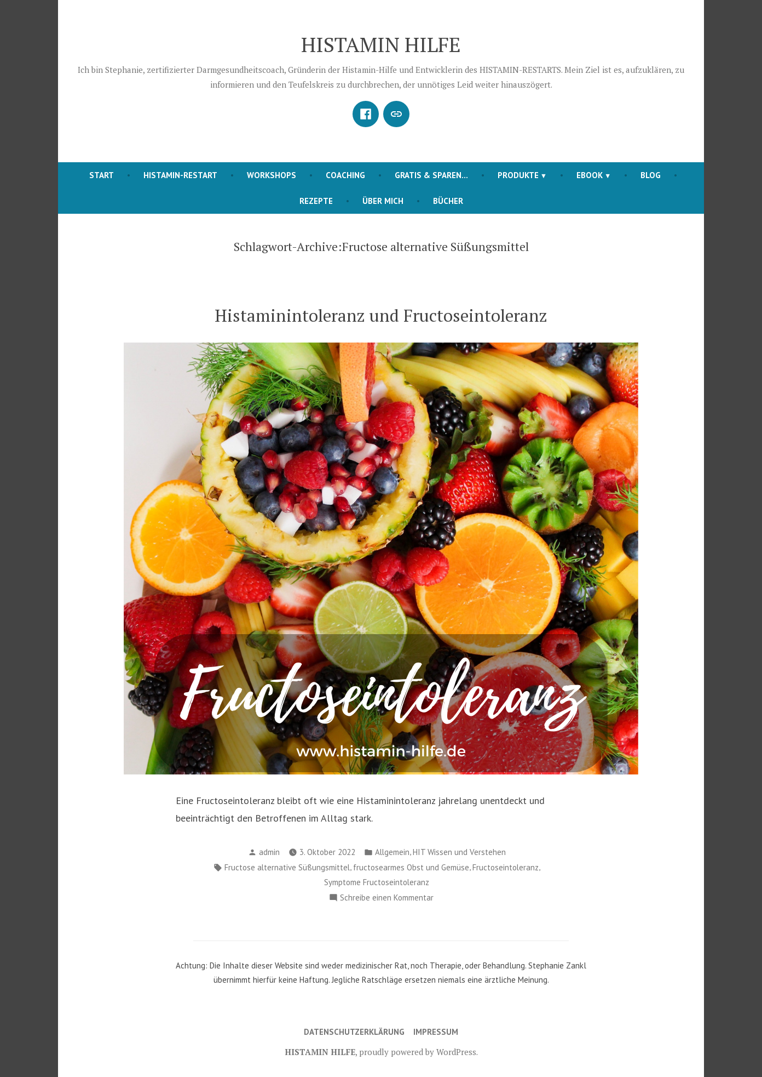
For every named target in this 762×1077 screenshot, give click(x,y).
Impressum (435, 1032)
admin (269, 852)
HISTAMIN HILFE (381, 44)
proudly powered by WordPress (417, 1051)
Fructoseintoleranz (505, 867)
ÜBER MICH (382, 201)
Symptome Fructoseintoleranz (376, 882)
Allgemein (392, 852)
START (101, 175)
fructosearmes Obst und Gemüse (411, 867)
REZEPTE (316, 201)
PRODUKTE (518, 175)
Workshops (271, 175)
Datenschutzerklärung (354, 1032)
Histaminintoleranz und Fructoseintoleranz (381, 315)
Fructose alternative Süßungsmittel (287, 867)
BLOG (650, 175)
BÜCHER (448, 201)
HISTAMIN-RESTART (180, 175)
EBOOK (589, 175)
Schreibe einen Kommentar (387, 898)
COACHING (345, 175)
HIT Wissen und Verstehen (459, 852)
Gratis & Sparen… (431, 175)
